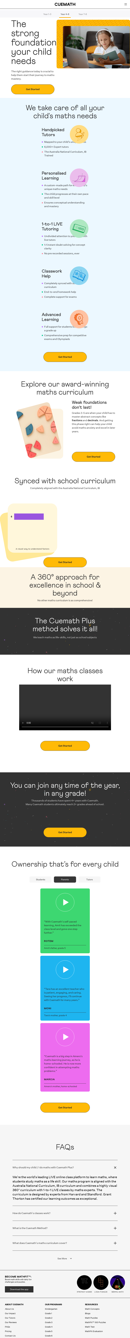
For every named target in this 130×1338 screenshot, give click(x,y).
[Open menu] (125, 4)
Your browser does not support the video (65, 707)
